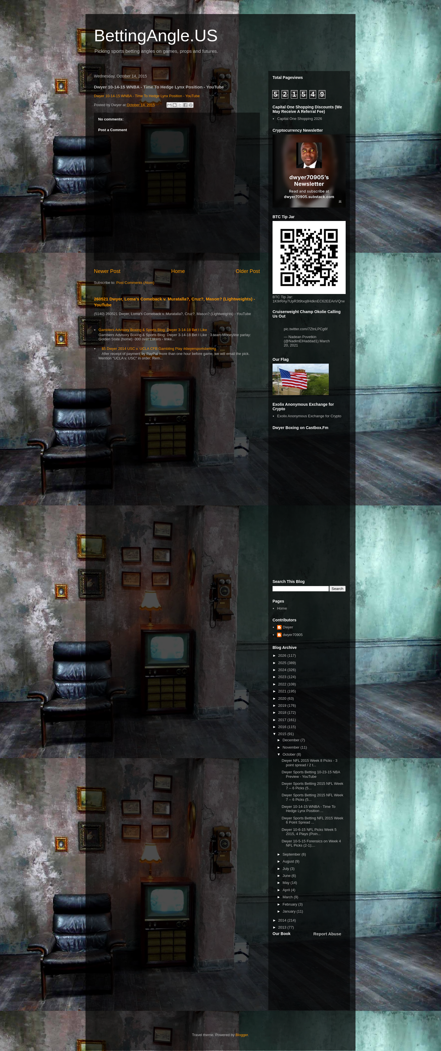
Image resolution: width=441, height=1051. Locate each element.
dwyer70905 (293, 635)
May (287, 883)
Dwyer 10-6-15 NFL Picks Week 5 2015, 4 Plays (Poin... (309, 831)
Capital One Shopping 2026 (299, 119)
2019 (282, 705)
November (292, 747)
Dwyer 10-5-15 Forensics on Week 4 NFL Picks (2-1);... (311, 843)
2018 (282, 712)
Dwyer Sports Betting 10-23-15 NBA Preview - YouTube (311, 774)
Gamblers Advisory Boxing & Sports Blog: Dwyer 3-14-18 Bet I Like (152, 330)
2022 (282, 684)
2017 (282, 720)
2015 (282, 734)
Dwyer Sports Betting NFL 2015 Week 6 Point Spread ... (312, 820)
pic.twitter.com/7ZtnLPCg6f (305, 329)
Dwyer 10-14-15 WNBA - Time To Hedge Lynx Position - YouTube (147, 96)
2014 (282, 920)
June (287, 876)
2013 (282, 927)
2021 (282, 691)
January (290, 911)
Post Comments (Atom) (135, 283)
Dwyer (288, 627)
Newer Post (107, 271)
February (290, 904)
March (288, 897)
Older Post (248, 271)
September (292, 854)
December (292, 740)
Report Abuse (327, 933)
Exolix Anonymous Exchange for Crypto (309, 416)
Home (178, 271)
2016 (282, 727)
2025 (282, 663)
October (290, 754)
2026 (282, 655)
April (287, 890)
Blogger (242, 1035)
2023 (282, 677)
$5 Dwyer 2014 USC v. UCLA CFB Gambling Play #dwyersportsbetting (159, 348)
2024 (282, 670)
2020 (282, 698)
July (286, 869)
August (289, 861)
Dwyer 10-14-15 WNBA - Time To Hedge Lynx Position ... (308, 808)
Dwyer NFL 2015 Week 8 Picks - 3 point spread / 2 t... (309, 762)
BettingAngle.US (156, 35)
